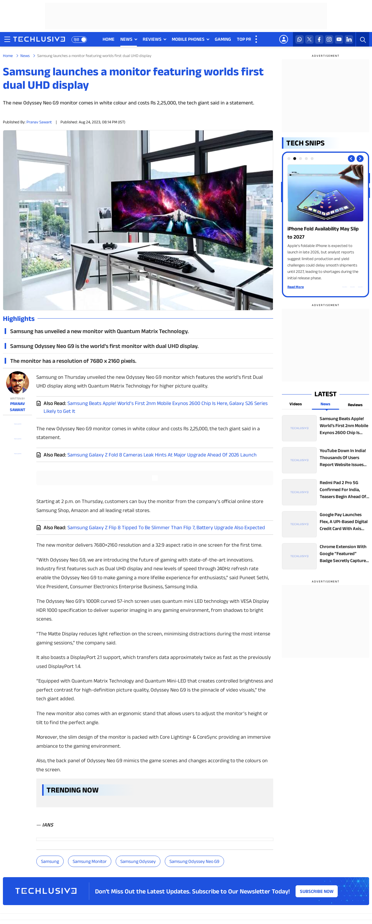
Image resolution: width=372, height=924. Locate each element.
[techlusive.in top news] (325, 428)
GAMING (223, 39)
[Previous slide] (351, 158)
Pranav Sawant (39, 122)
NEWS (126, 39)
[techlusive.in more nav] (256, 39)
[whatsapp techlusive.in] (299, 39)
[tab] (288, 158)
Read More (295, 287)
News (25, 55)
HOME (109, 39)
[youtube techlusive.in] (339, 39)
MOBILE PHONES (188, 39)
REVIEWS (152, 39)
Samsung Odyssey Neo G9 (194, 861)
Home (8, 55)
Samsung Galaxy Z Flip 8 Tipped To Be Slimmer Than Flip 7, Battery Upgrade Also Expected (166, 527)
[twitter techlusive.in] (309, 39)
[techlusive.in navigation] (7, 39)
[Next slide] (360, 158)
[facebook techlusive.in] (319, 39)
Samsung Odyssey (138, 861)
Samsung (50, 861)
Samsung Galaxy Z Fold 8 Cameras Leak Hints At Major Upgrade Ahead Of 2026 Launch (162, 455)
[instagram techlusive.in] (329, 39)
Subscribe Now (317, 891)
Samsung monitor (90, 861)
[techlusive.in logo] (39, 40)
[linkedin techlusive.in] (349, 39)
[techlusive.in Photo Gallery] (325, 222)
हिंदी (76, 40)
